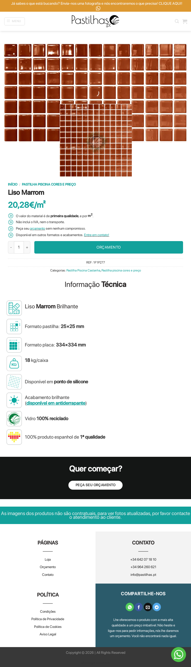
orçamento (37, 228)
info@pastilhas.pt (143, 575)
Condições (48, 611)
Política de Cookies (48, 627)
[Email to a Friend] (148, 607)
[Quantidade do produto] (19, 247)
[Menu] (14, 21)
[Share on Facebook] (139, 607)
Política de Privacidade (47, 619)
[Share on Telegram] (157, 607)
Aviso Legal (48, 634)
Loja (48, 559)
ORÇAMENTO (108, 247)
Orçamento (48, 567)
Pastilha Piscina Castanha (83, 270)
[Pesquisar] (177, 21)
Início (12, 184)
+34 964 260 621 (143, 567)
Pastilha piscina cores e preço (49, 184)
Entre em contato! (96, 235)
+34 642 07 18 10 (143, 559)
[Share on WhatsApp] (130, 607)
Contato (47, 575)
